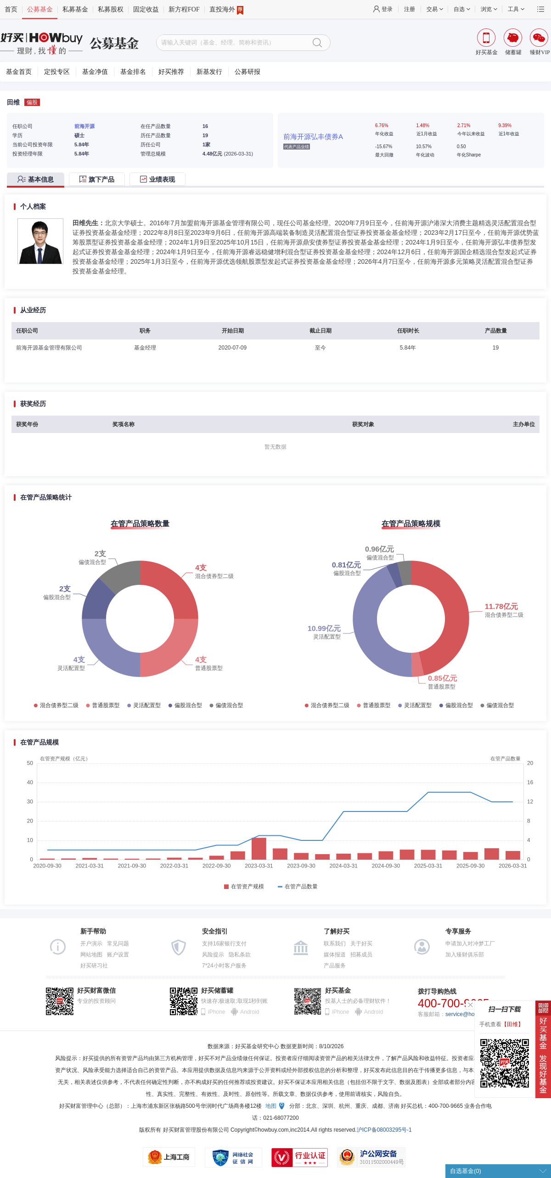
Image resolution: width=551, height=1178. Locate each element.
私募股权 (111, 9)
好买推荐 (171, 71)
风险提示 (213, 954)
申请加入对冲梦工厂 (470, 943)
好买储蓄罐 (217, 990)
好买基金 (338, 990)
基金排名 (133, 71)
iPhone (216, 1012)
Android (249, 1012)
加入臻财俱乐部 (464, 954)
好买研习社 (94, 965)
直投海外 (226, 9)
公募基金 (40, 9)
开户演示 (91, 943)
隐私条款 (240, 954)
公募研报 (247, 71)
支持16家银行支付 (224, 943)
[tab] (38, 180)
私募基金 (75, 9)
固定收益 (146, 9)
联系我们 (335, 943)
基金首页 (19, 71)
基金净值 (95, 71)
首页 (11, 9)
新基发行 (209, 71)
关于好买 (361, 943)
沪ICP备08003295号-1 (384, 1130)
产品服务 (335, 965)
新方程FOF (184, 9)
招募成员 (361, 954)
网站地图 (91, 954)
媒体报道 (335, 954)
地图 (270, 1106)
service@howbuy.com (472, 1014)
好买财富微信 (96, 990)
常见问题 (118, 943)
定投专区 (57, 71)
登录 (387, 9)
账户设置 (118, 954)
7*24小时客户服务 (224, 965)
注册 (409, 9)
